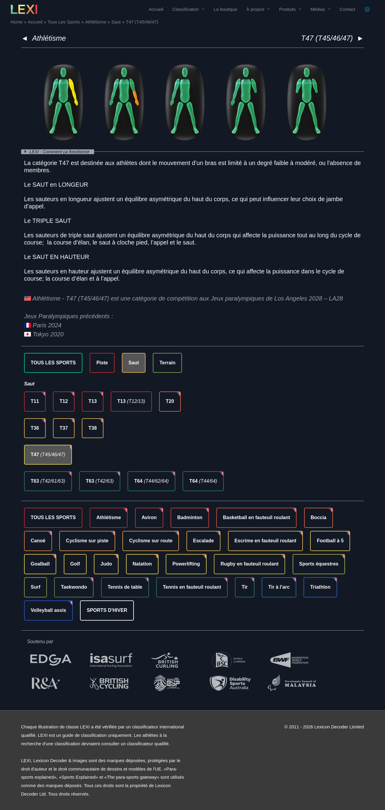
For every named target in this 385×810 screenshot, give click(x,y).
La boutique (225, 9)
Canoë (38, 540)
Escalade (203, 540)
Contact (347, 9)
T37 (64, 427)
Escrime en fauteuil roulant (265, 540)
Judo (106, 563)
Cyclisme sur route (150, 540)
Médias (317, 9)
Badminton (189, 517)
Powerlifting (186, 563)
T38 (92, 427)
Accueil (156, 9)
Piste (102, 362)
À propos (255, 9)
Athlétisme (49, 38)
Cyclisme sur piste (87, 540)
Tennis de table (125, 586)
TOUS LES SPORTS (53, 362)
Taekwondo (74, 586)
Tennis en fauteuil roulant (192, 586)
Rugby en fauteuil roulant (249, 563)
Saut (133, 362)
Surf (35, 586)
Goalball (40, 563)
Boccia (318, 517)
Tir (245, 586)
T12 (64, 401)
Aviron (149, 517)
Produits (287, 9)
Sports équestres (319, 563)
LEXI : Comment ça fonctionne (60, 151)
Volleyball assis (48, 609)
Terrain (167, 362)
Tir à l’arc (279, 586)
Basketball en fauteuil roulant (256, 517)
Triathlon (320, 586)
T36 (35, 427)
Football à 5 (330, 540)
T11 (35, 401)
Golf (75, 563)
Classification (185, 9)
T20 (170, 401)
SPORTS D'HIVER (107, 609)
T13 (92, 401)
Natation (142, 563)
